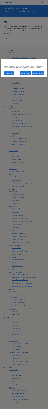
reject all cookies (25, 73)
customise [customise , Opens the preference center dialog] (9, 73)
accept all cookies (38, 73)
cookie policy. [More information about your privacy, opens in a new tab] (25, 68)
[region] (24, 68)
